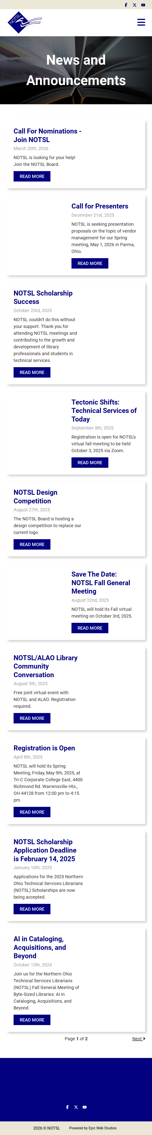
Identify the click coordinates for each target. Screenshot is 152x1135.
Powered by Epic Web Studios (92, 1128)
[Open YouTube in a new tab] (143, 4)
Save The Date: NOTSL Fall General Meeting (100, 582)
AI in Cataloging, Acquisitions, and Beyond (40, 947)
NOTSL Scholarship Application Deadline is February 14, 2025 (45, 850)
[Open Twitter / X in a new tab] (135, 4)
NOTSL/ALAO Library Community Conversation (46, 666)
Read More (32, 176)
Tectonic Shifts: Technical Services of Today (104, 410)
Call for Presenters (99, 206)
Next (138, 1038)
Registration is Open (44, 748)
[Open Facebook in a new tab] (126, 4)
